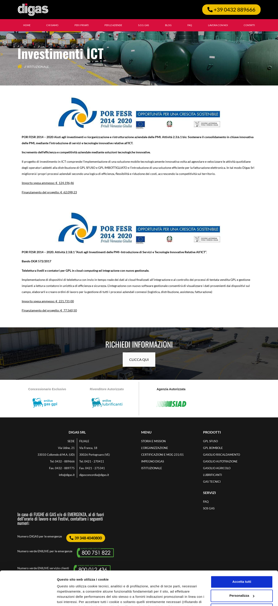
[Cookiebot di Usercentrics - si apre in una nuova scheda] (28, 597)
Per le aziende (113, 25)
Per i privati (81, 25)
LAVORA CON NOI (218, 25)
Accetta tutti (241, 549)
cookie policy (193, 585)
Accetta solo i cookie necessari (242, 577)
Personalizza (67, 597)
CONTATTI (249, 25)
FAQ (189, 25)
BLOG (168, 25)
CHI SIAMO (52, 25)
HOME (26, 25)
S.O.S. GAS (143, 25)
